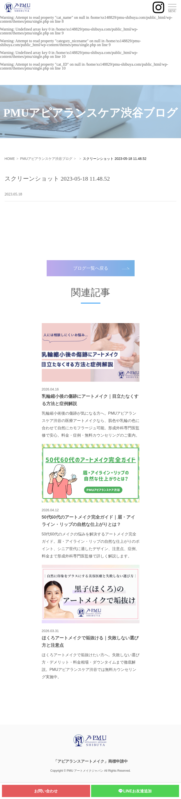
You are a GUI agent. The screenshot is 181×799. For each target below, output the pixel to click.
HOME (10, 159)
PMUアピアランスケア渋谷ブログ (46, 159)
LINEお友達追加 (135, 791)
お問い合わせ (46, 791)
